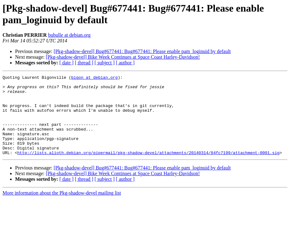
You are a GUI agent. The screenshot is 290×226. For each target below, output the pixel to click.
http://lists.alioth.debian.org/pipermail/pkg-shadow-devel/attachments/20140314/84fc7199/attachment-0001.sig (148, 168)
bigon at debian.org (94, 78)
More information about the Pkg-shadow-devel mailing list (62, 209)
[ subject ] (105, 62)
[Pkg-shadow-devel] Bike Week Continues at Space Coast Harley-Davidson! (123, 57)
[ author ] (125, 62)
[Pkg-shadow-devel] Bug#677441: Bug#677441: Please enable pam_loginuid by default (142, 51)
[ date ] (66, 62)
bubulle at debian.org (69, 35)
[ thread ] (84, 62)
